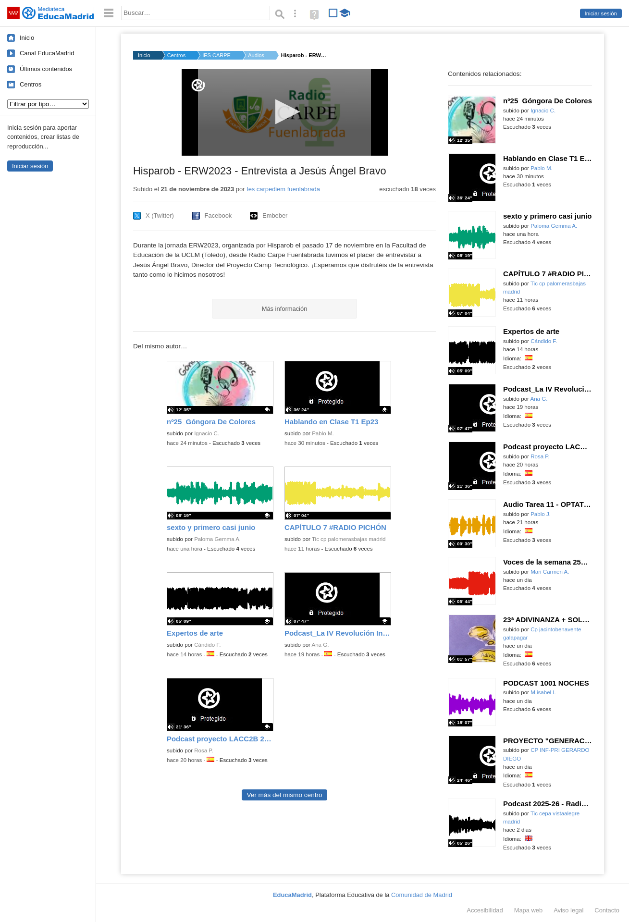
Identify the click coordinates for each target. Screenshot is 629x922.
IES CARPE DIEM (216, 55)
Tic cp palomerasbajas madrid (349, 539)
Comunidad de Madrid (421, 894)
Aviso (568, 910)
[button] (284, 111)
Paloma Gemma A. (217, 539)
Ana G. (320, 645)
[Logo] (198, 85)
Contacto (606, 910)
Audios (256, 55)
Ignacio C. (206, 433)
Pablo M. (323, 433)
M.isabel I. (543, 692)
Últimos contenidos (46, 69)
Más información (285, 308)
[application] (285, 112)
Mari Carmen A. (549, 572)
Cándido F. (207, 645)
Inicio (27, 37)
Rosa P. (203, 750)
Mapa (528, 910)
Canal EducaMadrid (47, 53)
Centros (30, 84)
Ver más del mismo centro (284, 795)
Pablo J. (540, 514)
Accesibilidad (485, 910)
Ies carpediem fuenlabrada (283, 189)
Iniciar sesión (601, 13)
